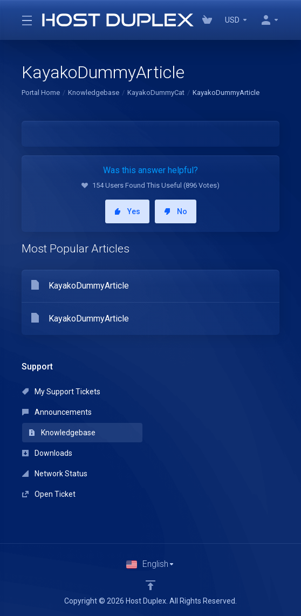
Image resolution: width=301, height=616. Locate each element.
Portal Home (41, 92)
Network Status (54, 473)
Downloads (47, 453)
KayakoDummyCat (155, 92)
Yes (127, 211)
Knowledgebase (93, 92)
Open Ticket (49, 494)
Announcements (57, 412)
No (175, 211)
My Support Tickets (61, 391)
